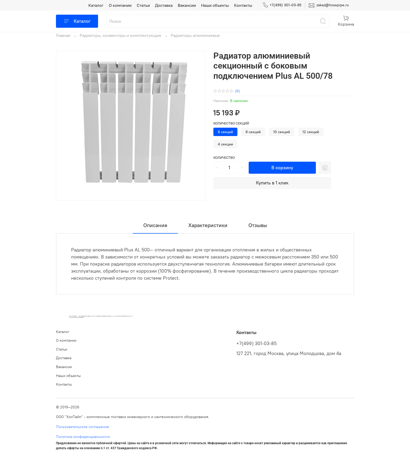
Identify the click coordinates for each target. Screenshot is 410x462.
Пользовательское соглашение (82, 426)
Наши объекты (215, 5)
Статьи (143, 5)
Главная (63, 35)
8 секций (253, 131)
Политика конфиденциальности (83, 436)
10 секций (281, 131)
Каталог (96, 5)
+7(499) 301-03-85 (282, 5)
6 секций (225, 131)
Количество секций (231, 123)
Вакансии (187, 5)
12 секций (311, 131)
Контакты (243, 5)
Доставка (164, 5)
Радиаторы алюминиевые (195, 35)
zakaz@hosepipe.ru (329, 5)
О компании (120, 5)
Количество (224, 158)
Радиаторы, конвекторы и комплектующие (120, 35)
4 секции (225, 144)
